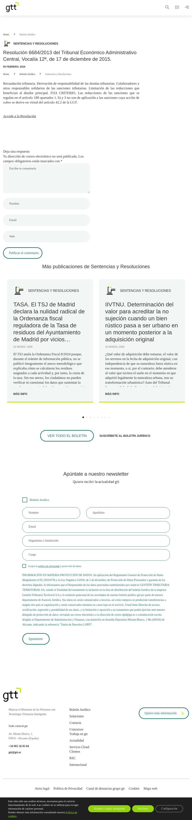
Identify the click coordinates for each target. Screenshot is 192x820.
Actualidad (76, 744)
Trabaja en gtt (78, 738)
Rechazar (141, 808)
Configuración (168, 808)
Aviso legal (42, 793)
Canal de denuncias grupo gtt (105, 793)
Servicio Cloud (79, 751)
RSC (72, 762)
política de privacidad (48, 568)
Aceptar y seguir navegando (106, 808)
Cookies (134, 793)
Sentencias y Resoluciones (58, 74)
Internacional (78, 769)
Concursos (76, 733)
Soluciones (76, 720)
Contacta (75, 727)
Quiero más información (165, 718)
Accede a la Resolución (20, 117)
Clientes (74, 756)
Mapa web (150, 793)
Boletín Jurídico (27, 34)
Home (6, 34)
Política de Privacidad (67, 793)
